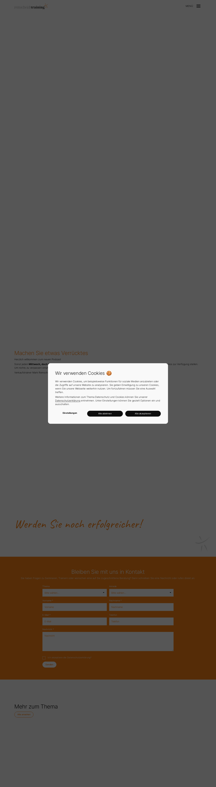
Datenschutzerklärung (67, 400)
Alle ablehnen (105, 413)
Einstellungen (70, 413)
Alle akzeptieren (143, 413)
